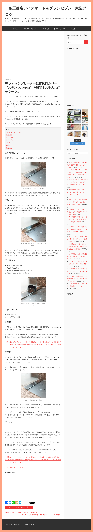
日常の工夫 (46, 29)
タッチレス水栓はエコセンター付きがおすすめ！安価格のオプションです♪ (77, 278)
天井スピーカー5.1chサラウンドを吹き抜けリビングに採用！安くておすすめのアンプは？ (77, 182)
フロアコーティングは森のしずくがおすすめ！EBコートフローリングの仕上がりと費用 (77, 229)
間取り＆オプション (31, 29)
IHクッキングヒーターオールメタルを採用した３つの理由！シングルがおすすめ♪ (77, 202)
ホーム (6, 29)
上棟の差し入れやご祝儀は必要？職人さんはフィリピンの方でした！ (77, 256)
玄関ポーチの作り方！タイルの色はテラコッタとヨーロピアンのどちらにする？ (77, 192)
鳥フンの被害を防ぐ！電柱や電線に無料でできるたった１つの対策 (77, 164)
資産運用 (74, 29)
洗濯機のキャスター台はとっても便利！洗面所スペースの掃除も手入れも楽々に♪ (77, 246)
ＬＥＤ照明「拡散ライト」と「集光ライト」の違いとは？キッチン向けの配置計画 (77, 219)
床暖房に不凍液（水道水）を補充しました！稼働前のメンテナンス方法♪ (77, 211)
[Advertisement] (79, 76)
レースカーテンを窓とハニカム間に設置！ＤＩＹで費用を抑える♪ (77, 263)
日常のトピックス (60, 29)
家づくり (16, 29)
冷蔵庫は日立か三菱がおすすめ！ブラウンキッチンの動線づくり (77, 271)
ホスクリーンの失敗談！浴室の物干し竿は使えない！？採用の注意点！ (77, 239)
